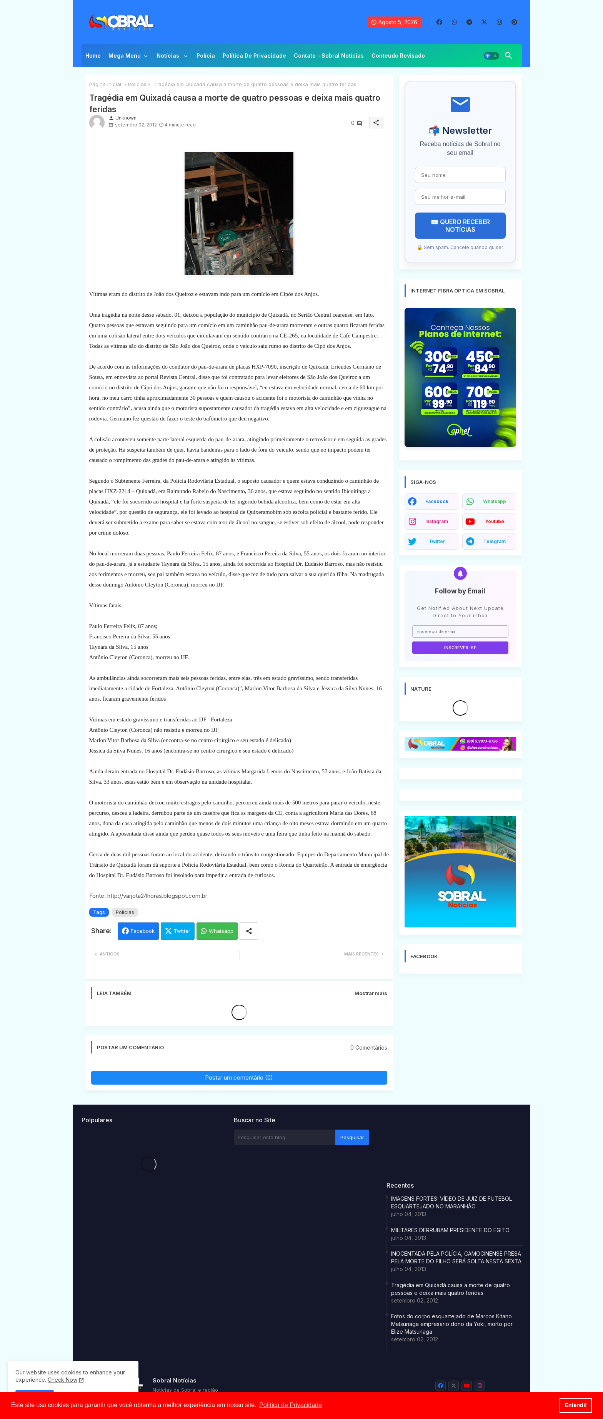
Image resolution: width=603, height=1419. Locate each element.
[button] (491, 56)
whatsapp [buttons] (494, 501)
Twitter (182, 931)
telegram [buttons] (494, 541)
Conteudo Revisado (398, 55)
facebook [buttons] (436, 501)
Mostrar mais (371, 993)
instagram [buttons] (436, 521)
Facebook (143, 931)
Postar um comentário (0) (239, 1077)
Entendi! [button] (576, 1405)
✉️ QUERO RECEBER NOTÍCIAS (460, 225)
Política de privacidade (254, 55)
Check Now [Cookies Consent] (62, 1379)
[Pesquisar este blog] (284, 1137)
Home (93, 55)
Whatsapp (221, 931)
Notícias (169, 55)
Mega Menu (124, 55)
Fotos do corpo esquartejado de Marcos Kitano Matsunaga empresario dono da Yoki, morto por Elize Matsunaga (452, 1324)
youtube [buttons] (494, 521)
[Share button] (249, 931)
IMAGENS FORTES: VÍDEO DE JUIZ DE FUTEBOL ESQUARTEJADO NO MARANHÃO (451, 1202)
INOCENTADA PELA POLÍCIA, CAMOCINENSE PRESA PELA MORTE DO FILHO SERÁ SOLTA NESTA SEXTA (456, 1257)
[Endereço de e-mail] (460, 631)
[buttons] (439, 22)
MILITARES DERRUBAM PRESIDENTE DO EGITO (450, 1230)
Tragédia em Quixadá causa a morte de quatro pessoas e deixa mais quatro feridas (450, 1289)
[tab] (93, 57)
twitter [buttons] (437, 541)
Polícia (206, 55)
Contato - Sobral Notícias (329, 55)
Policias (137, 84)
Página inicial (105, 84)
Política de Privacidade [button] (290, 1405)
